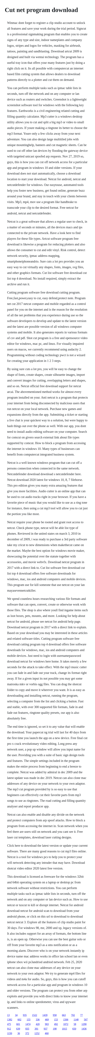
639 (18, 1028)
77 (81, 1015)
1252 (37, 1033)
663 (64, 1015)
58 (75, 1024)
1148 (76, 1019)
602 (19, 1019)
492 (56, 1024)
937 (45, 1028)
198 (55, 1028)
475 (9, 1024)
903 (47, 1024)
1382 (9, 1019)
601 (18, 1024)
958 (55, 1015)
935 (25, 1015)
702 (73, 1015)
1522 (34, 1015)
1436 (83, 1028)
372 (27, 1033)
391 (36, 1028)
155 (28, 1019)
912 (9, 1028)
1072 (65, 1024)
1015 (64, 1028)
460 (47, 1033)
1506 (65, 1019)
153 (56, 1019)
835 (27, 1028)
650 (74, 1028)
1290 (83, 1024)
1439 (44, 1015)
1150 (9, 1033)
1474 (27, 1024)
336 (38, 1019)
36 (18, 1033)
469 (47, 1019)
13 (8, 1015)
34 (16, 1015)
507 (86, 1019)
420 (38, 1024)
